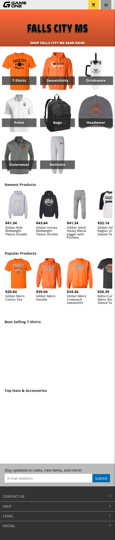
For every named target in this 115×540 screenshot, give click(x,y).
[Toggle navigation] (106, 4)
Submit (101, 478)
